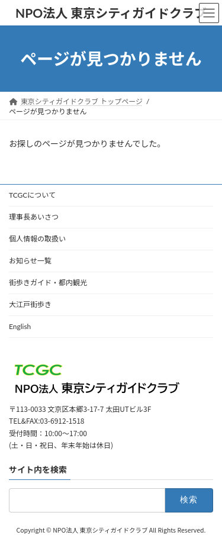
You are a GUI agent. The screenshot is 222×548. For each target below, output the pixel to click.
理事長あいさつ (34, 216)
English (20, 326)
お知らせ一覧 (30, 260)
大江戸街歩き (30, 304)
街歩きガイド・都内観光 (48, 282)
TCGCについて (32, 195)
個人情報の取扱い (37, 238)
